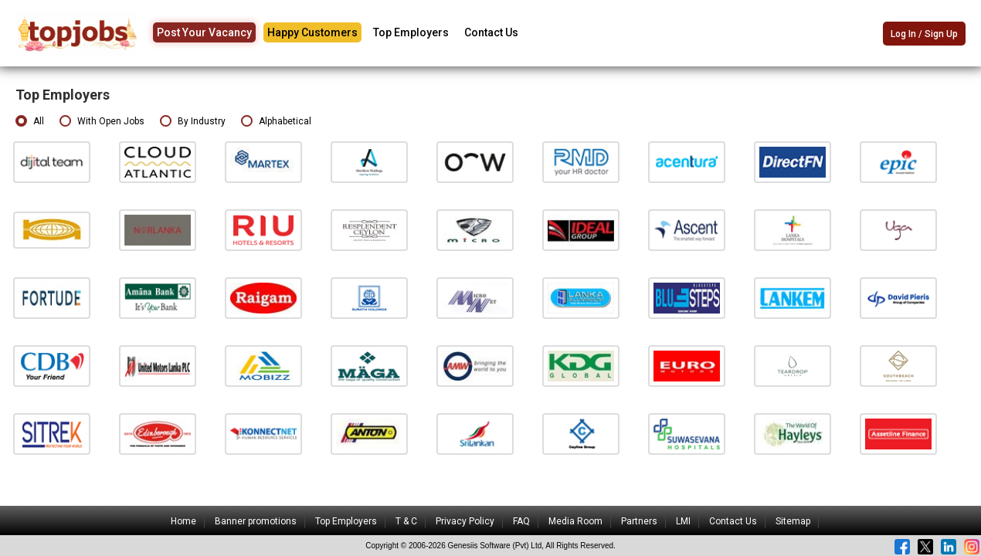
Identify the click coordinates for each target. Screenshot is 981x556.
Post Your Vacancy (204, 32)
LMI (683, 521)
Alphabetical (276, 121)
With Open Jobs (101, 121)
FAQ (521, 521)
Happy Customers (312, 32)
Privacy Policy (465, 521)
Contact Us (491, 32)
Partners (639, 521)
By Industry (193, 121)
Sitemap (793, 521)
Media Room (575, 521)
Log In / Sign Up (924, 34)
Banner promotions (256, 521)
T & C (406, 521)
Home (183, 521)
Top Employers (411, 32)
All (29, 121)
